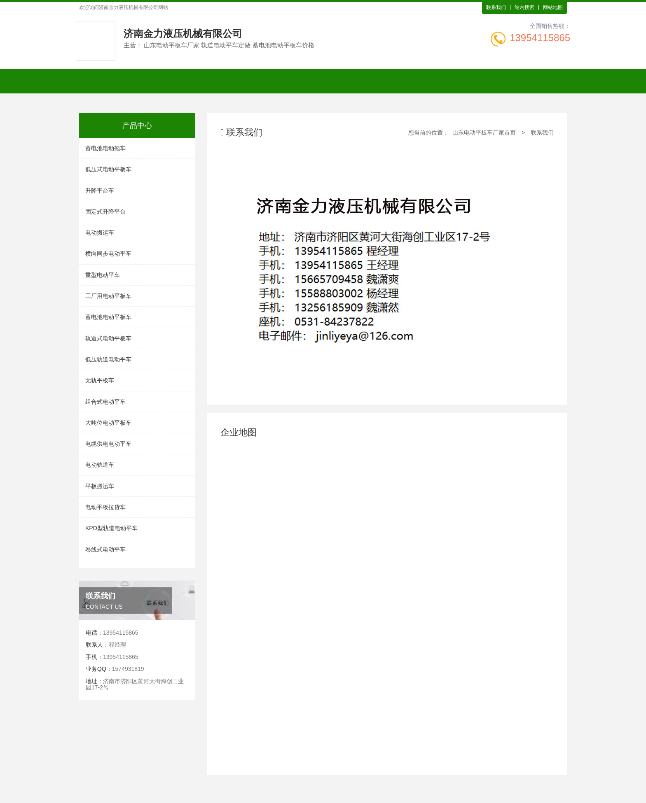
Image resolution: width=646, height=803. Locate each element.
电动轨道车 (99, 464)
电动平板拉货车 (105, 507)
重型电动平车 (102, 275)
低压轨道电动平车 (108, 359)
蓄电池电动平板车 (108, 317)
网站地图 (553, 7)
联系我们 (496, 7)
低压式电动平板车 (108, 169)
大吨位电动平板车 (108, 422)
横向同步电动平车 (108, 253)
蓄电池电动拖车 (105, 148)
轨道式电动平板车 (108, 338)
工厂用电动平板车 (108, 296)
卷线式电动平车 (105, 549)
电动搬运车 (99, 232)
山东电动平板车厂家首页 (484, 132)
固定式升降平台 (105, 211)
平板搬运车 (99, 486)
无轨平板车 (99, 380)
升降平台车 (99, 190)
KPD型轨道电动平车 (111, 528)
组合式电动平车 (105, 401)
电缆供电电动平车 (108, 443)
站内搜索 (524, 7)
